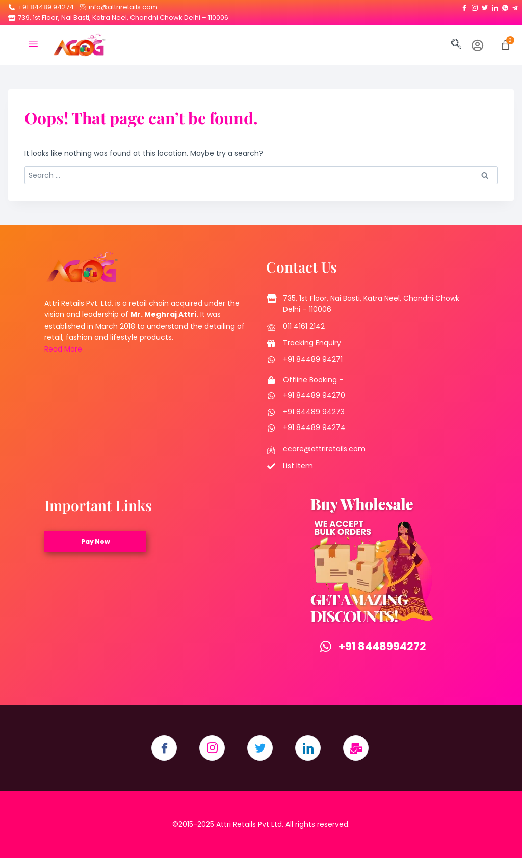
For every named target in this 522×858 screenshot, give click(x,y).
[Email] (356, 748)
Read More (63, 349)
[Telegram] (515, 6)
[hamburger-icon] (32, 45)
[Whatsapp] (505, 6)
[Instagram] (475, 6)
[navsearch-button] (456, 45)
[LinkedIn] (495, 6)
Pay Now (95, 541)
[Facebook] (464, 6)
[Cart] (505, 45)
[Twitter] (485, 6)
